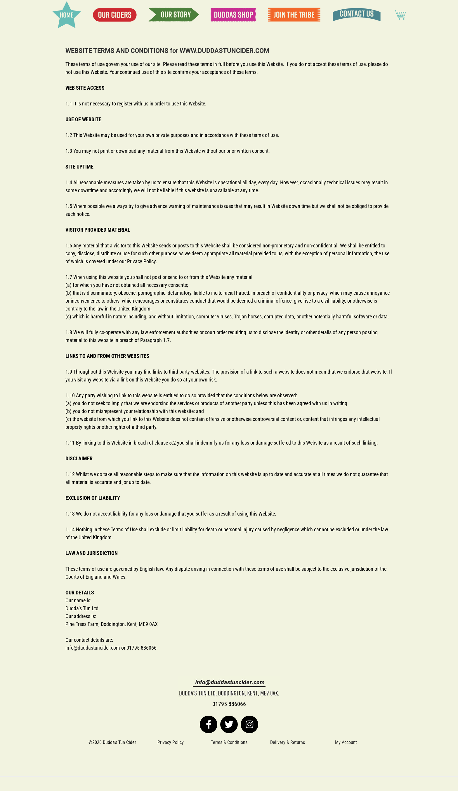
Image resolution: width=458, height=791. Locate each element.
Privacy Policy (170, 742)
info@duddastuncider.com (92, 648)
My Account (346, 742)
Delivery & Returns (287, 742)
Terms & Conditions (229, 742)
